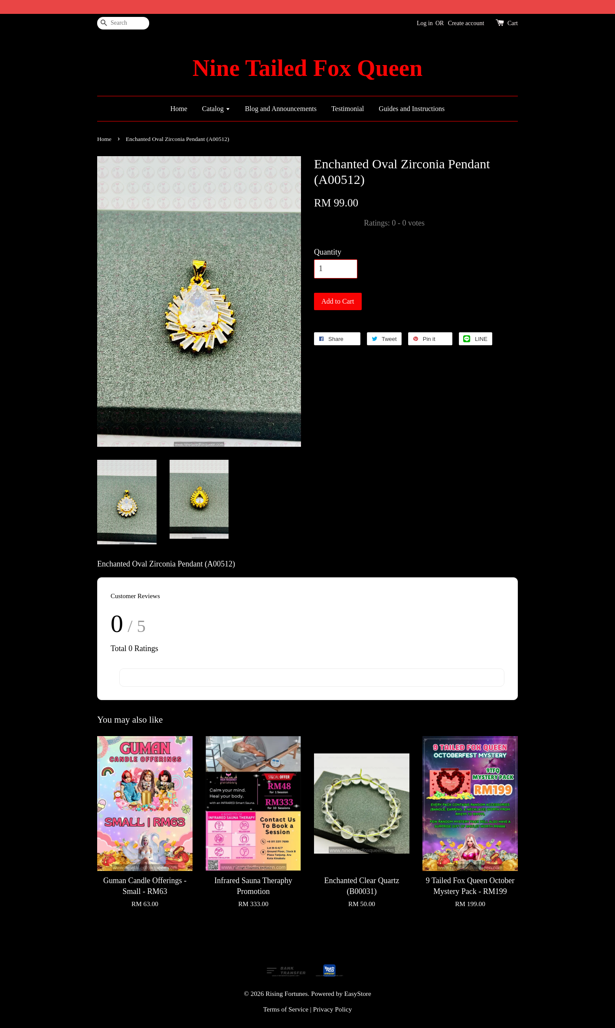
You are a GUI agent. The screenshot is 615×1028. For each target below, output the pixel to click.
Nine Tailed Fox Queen (307, 68)
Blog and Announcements (281, 108)
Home (178, 108)
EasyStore (357, 993)
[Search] (123, 23)
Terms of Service (285, 1009)
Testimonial (347, 108)
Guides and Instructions (412, 108)
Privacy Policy (332, 1009)
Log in (425, 23)
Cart (512, 23)
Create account (466, 23)
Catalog (216, 108)
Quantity (327, 252)
